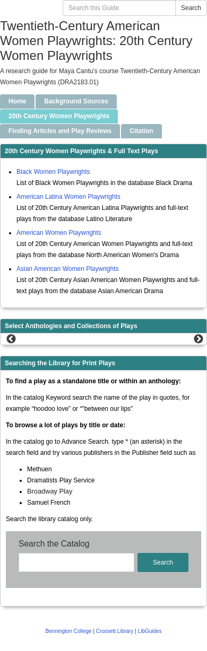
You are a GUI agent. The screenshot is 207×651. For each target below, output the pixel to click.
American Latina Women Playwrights (68, 196)
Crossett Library (115, 631)
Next (198, 339)
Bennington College (69, 631)
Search (191, 8)
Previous (11, 339)
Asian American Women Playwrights (67, 268)
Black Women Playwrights (53, 171)
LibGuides (150, 631)
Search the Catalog (54, 543)
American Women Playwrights (58, 232)
